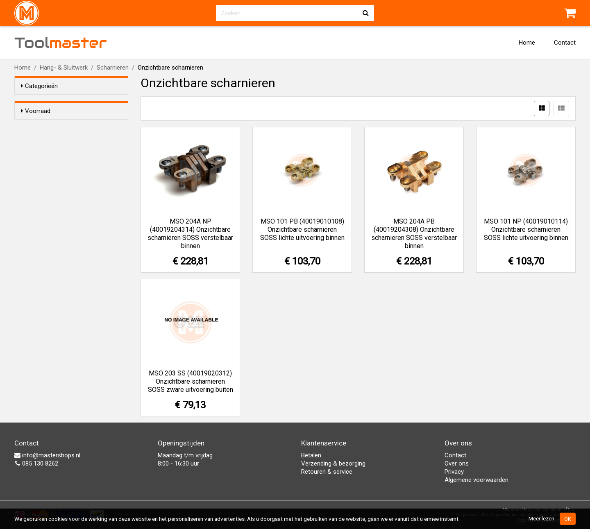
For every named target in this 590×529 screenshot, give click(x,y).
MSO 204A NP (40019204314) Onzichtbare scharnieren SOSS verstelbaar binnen (190, 233)
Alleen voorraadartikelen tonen (74, 126)
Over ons (457, 463)
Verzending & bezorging (333, 463)
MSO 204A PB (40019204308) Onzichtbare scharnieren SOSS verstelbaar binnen (414, 233)
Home (527, 42)
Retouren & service (326, 471)
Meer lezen (541, 518)
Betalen (311, 455)
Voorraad (35, 111)
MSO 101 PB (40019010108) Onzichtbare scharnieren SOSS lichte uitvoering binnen (302, 229)
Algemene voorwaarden (476, 480)
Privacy (454, 471)
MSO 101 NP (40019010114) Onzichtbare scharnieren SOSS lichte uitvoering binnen (526, 229)
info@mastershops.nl (47, 455)
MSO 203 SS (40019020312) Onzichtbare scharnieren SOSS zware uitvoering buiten (190, 381)
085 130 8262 (36, 463)
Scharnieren (113, 67)
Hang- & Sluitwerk (64, 67)
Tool (60, 42)
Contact (565, 42)
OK (567, 518)
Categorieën (39, 86)
